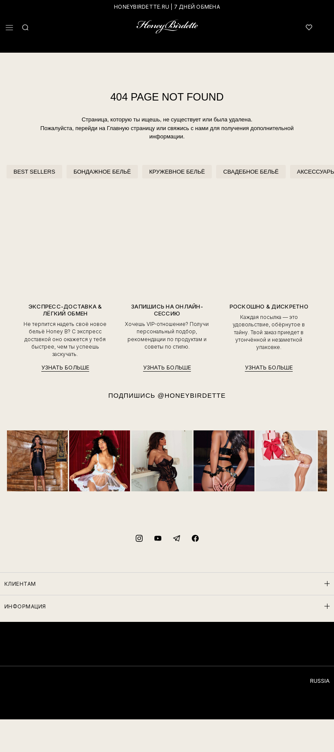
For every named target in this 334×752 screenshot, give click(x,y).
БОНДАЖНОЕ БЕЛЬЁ (102, 171)
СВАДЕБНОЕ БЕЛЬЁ (250, 171)
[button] (9, 27)
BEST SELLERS (34, 171)
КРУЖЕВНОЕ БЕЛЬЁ (177, 171)
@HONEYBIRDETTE (191, 395)
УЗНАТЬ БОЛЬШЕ (65, 367)
